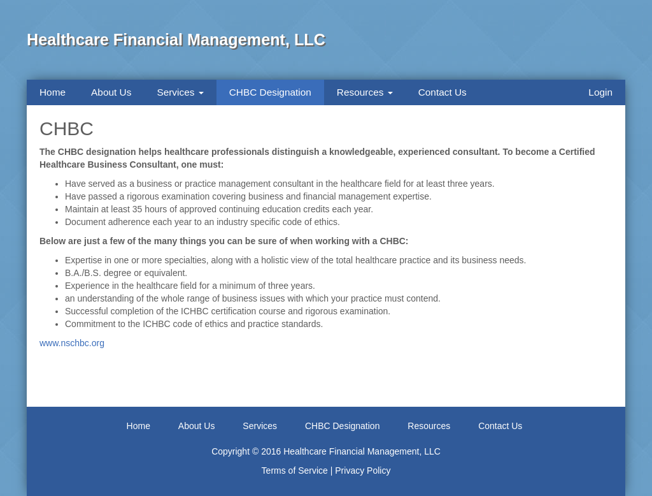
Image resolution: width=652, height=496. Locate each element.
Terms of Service (295, 470)
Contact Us (442, 92)
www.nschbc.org (71, 343)
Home (52, 92)
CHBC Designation (270, 92)
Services (180, 92)
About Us (111, 92)
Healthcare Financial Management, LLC (176, 39)
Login (600, 92)
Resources (365, 92)
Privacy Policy (362, 470)
